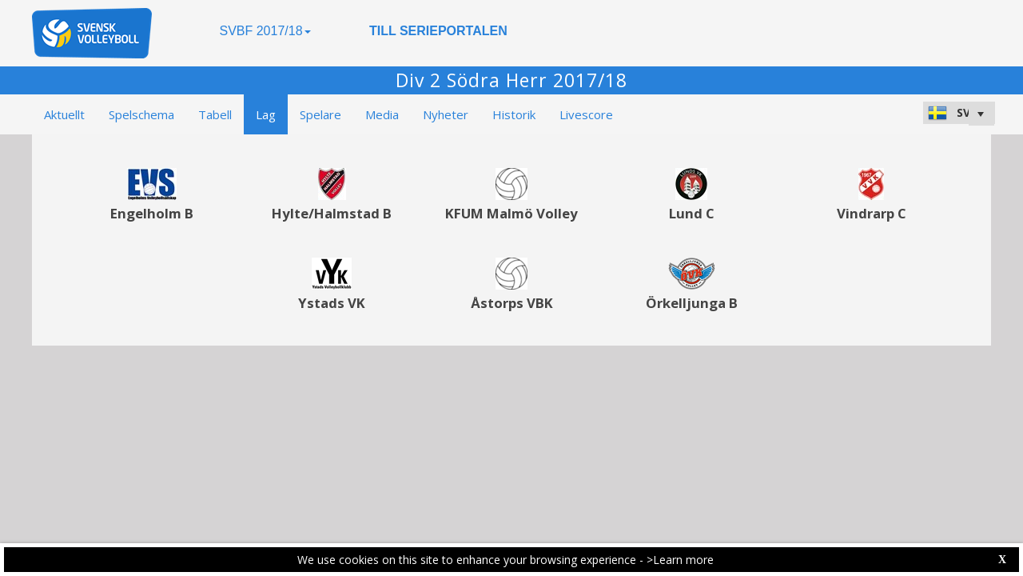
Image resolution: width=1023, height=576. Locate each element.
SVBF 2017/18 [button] (264, 31)
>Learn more (680, 559)
